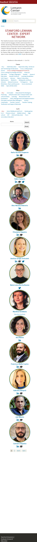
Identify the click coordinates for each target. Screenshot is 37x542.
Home (3, 26)
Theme (18, 64)
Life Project (4, 78)
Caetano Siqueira (19, 443)
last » (24, 451)
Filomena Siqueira (20, 232)
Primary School (10, 113)
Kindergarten (29, 111)
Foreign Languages (15, 74)
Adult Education (11, 67)
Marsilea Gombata (19, 314)
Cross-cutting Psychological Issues (11, 72)
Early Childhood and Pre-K (14, 111)
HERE (20, 54)
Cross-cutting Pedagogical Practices (18, 70)
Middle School (21, 113)
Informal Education (17, 115)
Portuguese (24, 82)
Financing (4, 95)
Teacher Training (27, 102)
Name (12, 121)
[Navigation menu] (4, 21)
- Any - (3, 67)
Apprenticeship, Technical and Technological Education (17, 68)
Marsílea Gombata (20, 311)
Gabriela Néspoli (19, 390)
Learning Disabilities (27, 76)
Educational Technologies (23, 93)
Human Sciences (14, 76)
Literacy (12, 78)
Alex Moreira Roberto (20, 205)
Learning (14, 96)
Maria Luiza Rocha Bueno (19, 285)
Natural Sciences (13, 82)
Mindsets (14, 80)
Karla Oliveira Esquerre (20, 152)
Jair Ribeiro (19, 417)
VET (8, 115)
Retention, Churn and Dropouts (10, 84)
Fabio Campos (19, 179)
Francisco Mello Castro (20, 364)
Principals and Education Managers (11, 100)
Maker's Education (22, 78)
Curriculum (10, 93)
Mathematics (5, 80)
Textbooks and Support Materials (11, 104)
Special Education (11, 86)
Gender (25, 74)
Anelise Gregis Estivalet (19, 258)
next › (18, 451)
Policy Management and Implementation (22, 98)
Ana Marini (20, 337)
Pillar (18, 90)
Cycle (18, 109)
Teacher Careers (15, 102)
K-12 (2, 113)
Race (31, 82)
